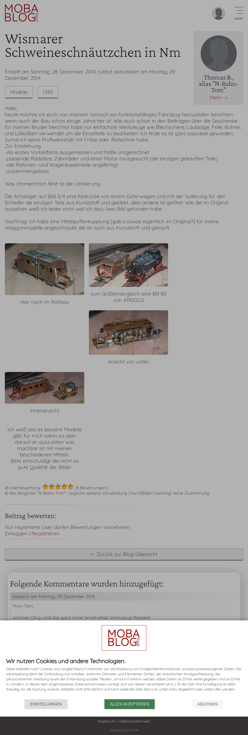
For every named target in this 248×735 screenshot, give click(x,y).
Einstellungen (46, 704)
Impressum (107, 721)
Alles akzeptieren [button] (129, 704)
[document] (124, 678)
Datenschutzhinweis (134, 721)
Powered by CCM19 (124, 730)
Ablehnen (207, 704)
